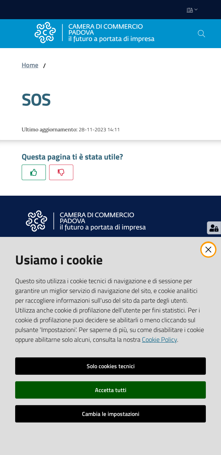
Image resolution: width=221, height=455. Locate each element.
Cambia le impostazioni (110, 413)
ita (193, 9)
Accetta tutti (110, 390)
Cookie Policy (159, 339)
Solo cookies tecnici (111, 366)
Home (30, 65)
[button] (201, 33)
